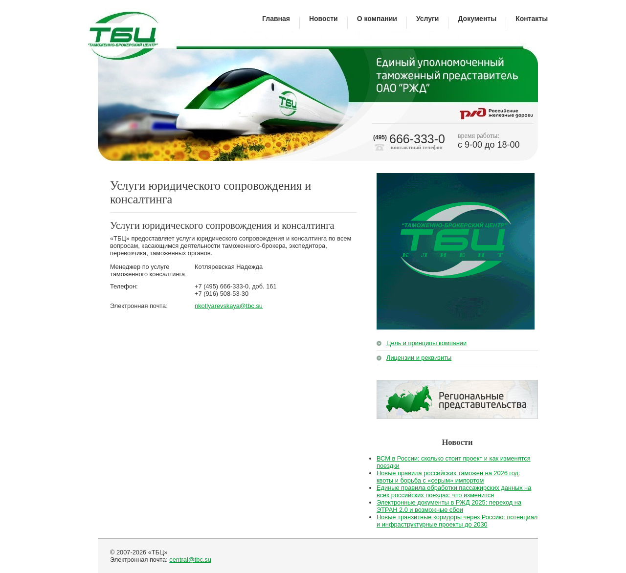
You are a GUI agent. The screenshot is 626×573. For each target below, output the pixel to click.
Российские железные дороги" (497, 112)
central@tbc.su (190, 559)
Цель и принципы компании (426, 343)
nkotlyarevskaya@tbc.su (229, 305)
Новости (323, 18)
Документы (477, 18)
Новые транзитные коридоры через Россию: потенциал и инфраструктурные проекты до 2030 (457, 520)
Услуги (427, 18)
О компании (377, 18)
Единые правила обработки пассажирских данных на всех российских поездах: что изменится (454, 491)
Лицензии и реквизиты (418, 357)
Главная (276, 18)
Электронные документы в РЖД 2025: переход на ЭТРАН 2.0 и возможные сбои (449, 506)
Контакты (531, 18)
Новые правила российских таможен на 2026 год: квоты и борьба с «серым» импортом (448, 476)
